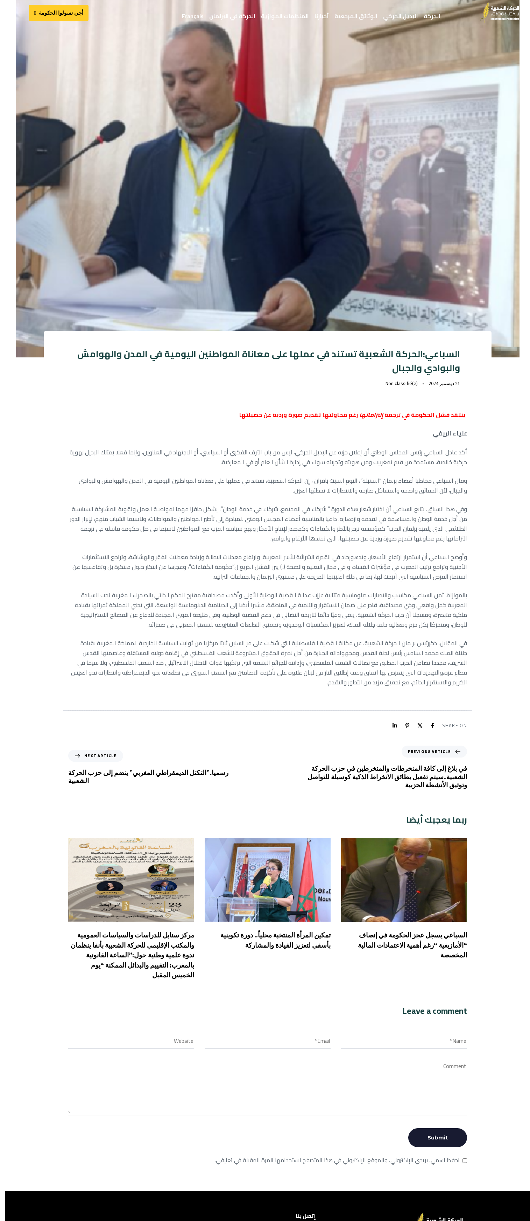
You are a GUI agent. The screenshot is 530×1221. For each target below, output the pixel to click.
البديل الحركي (400, 16)
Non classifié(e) (399, 387)
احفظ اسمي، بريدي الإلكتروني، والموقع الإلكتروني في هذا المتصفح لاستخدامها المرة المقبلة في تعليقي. (334, 1164)
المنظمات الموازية (285, 16)
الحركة (432, 16)
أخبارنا (322, 16)
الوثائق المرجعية (355, 16)
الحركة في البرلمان (232, 16)
